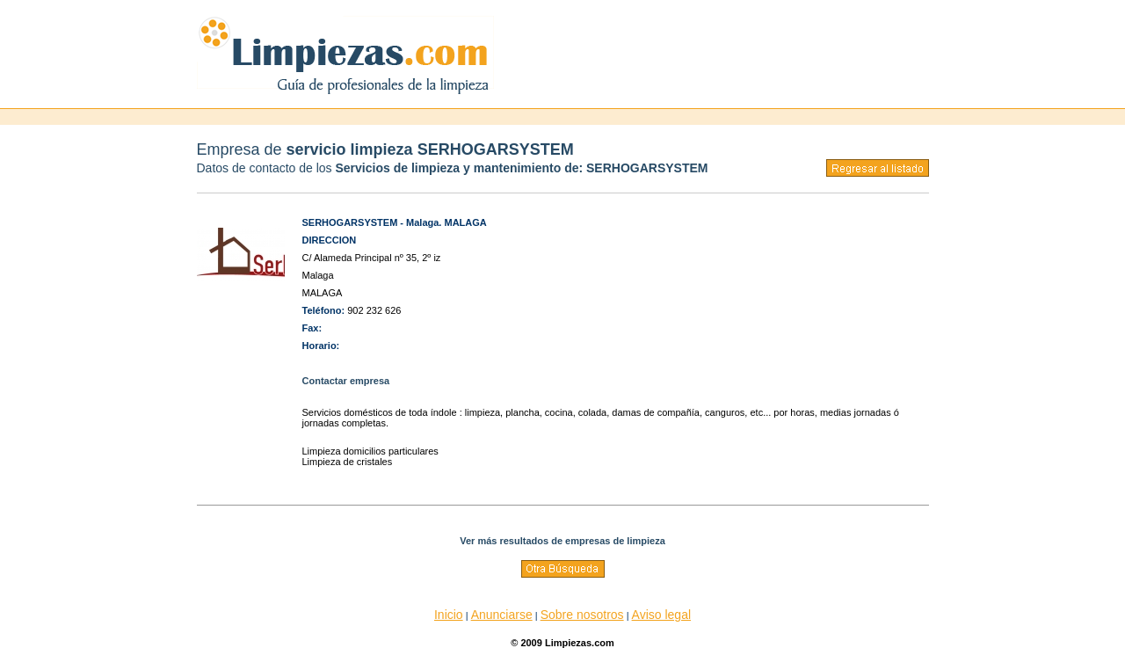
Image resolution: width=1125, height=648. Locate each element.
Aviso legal (661, 615)
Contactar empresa (346, 380)
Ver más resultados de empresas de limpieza (562, 540)
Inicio (448, 615)
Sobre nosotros (582, 615)
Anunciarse (502, 615)
